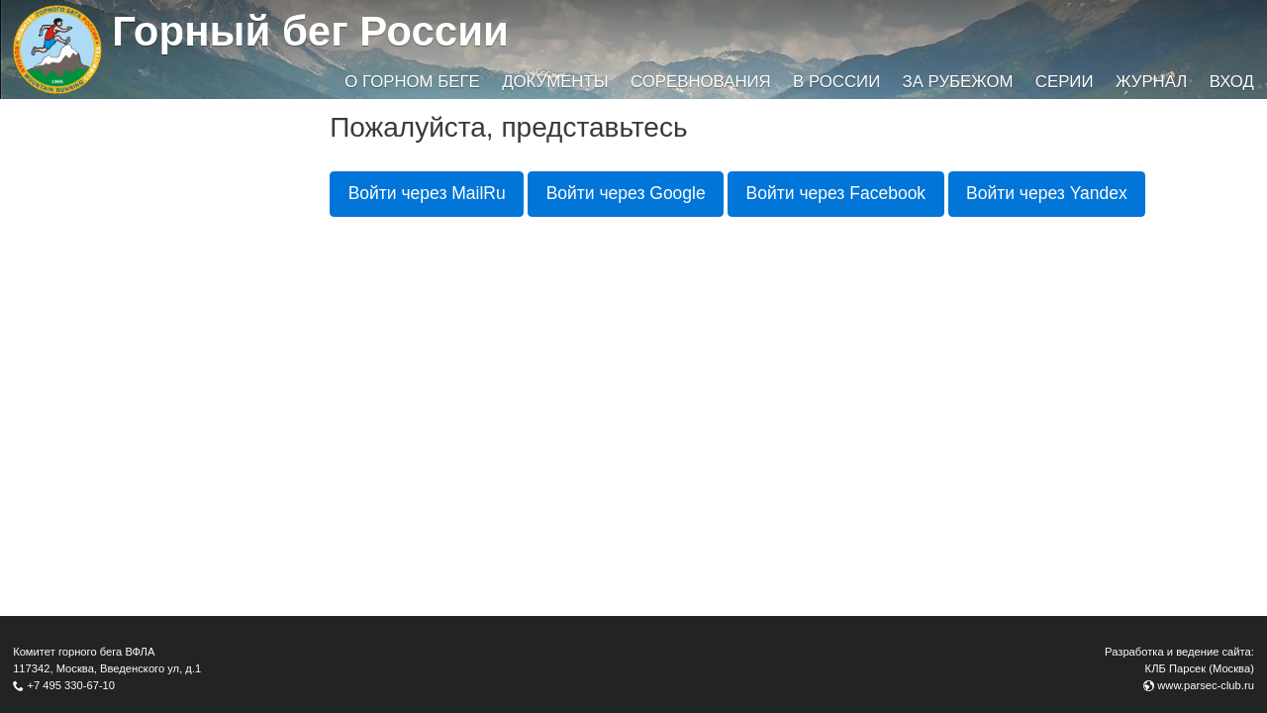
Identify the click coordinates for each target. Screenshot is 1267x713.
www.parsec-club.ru (1205, 685)
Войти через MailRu (427, 193)
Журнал (1151, 81)
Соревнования (701, 81)
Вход (1232, 81)
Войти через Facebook (836, 193)
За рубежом (958, 81)
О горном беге (411, 81)
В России (836, 81)
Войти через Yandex (1046, 193)
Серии (1064, 81)
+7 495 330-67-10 (71, 685)
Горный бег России (310, 31)
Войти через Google (626, 193)
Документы (555, 81)
